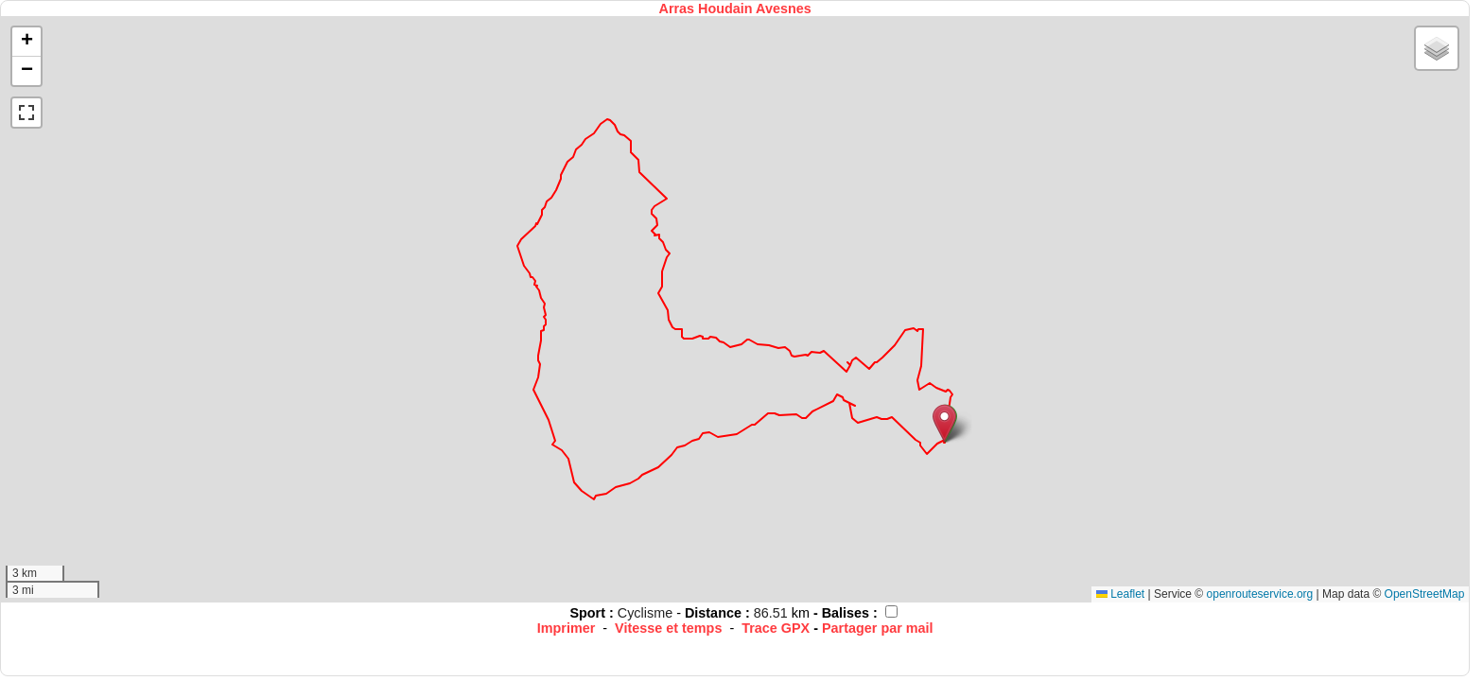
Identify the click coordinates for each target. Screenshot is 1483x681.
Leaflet (1120, 594)
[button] (944, 423)
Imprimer (566, 628)
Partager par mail (877, 628)
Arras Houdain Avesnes (735, 8)
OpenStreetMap (1425, 594)
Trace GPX (776, 628)
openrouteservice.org (1260, 594)
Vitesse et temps (668, 628)
